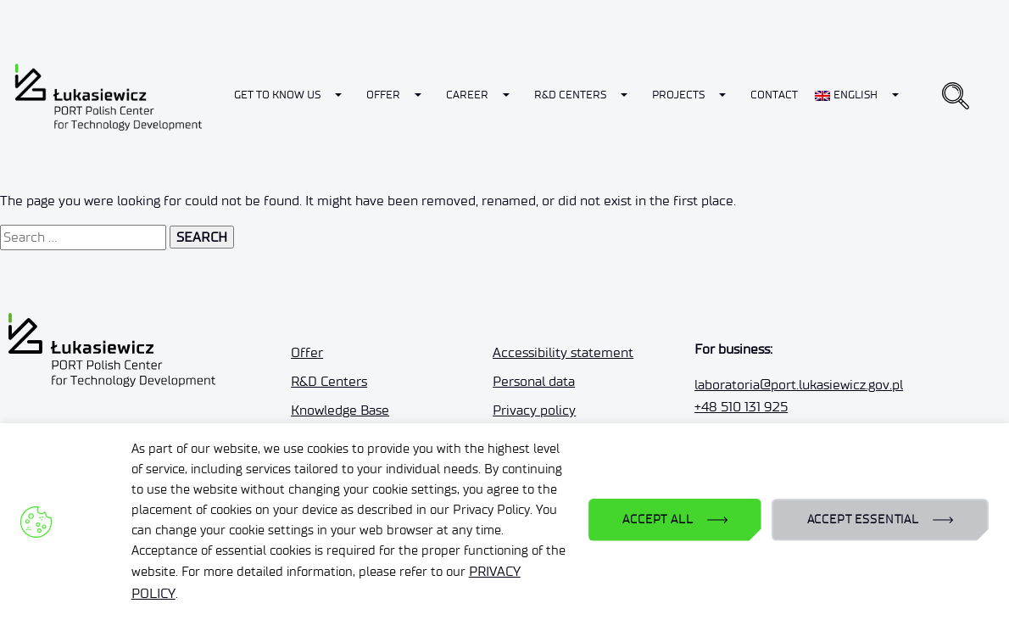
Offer (383, 94)
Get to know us (277, 94)
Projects (678, 94)
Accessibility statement (563, 352)
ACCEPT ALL (657, 519)
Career (467, 94)
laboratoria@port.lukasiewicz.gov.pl (798, 385)
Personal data (534, 381)
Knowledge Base (340, 410)
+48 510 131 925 (741, 407)
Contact (774, 94)
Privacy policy (534, 410)
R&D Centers (570, 94)
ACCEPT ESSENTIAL (863, 519)
